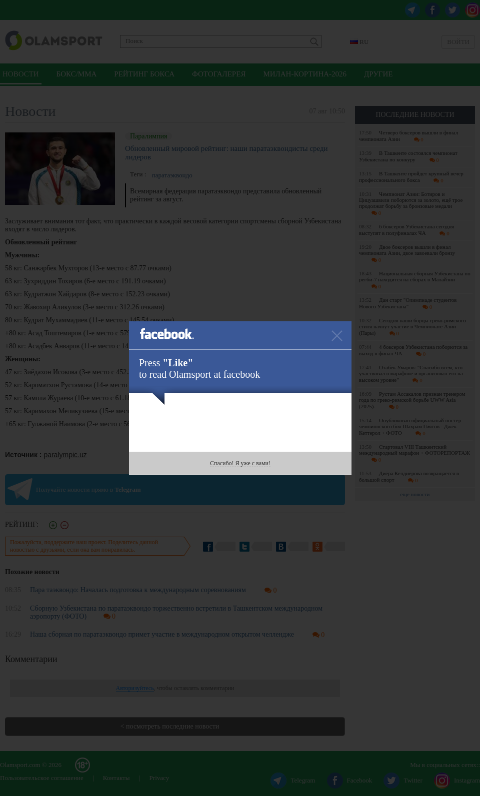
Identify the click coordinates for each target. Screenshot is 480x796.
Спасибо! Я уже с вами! (240, 463)
